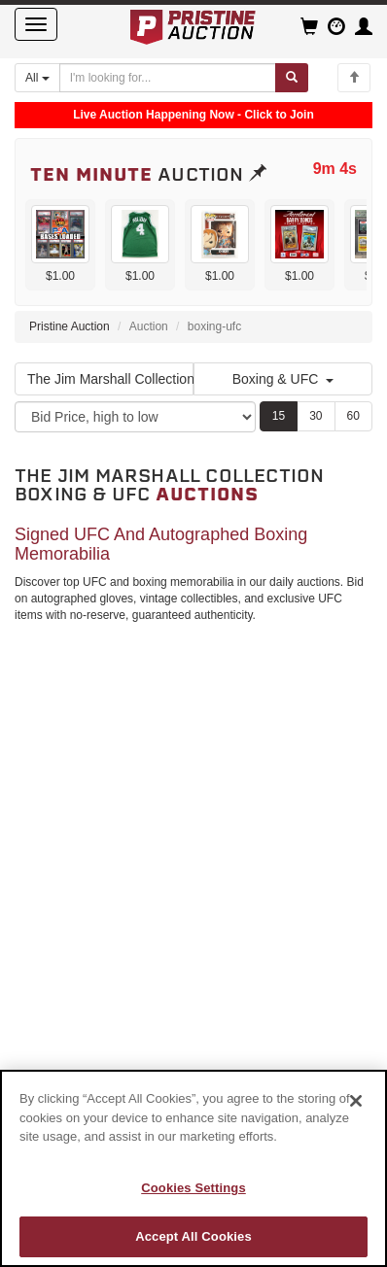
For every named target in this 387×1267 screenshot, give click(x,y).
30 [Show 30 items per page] (315, 416)
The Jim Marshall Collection (110, 379)
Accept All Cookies (193, 1236)
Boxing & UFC (283, 379)
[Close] (355, 1100)
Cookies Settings (193, 1188)
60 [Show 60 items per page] (353, 416)
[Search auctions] (167, 77)
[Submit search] (291, 77)
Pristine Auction (69, 326)
